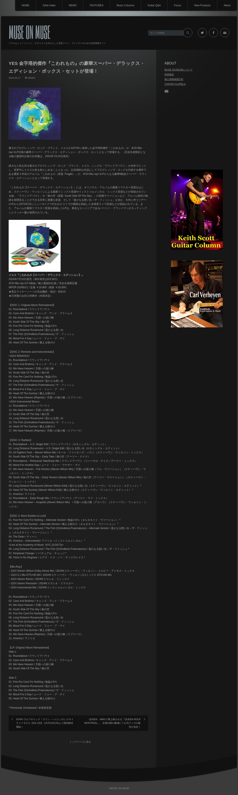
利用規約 (169, 74)
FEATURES (96, 5)
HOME (25, 5)
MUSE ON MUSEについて (178, 69)
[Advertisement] (196, 132)
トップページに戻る (80, 741)
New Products (202, 5)
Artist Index (49, 5)
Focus (177, 5)
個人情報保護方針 (173, 79)
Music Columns (125, 5)
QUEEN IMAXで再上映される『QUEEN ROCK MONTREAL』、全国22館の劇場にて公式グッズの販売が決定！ (112, 723)
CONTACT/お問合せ (175, 84)
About (227, 5)
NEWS (73, 5)
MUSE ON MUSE (29, 32)
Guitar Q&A (154, 5)
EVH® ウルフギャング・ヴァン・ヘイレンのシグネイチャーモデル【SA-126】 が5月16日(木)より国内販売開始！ (45, 723)
